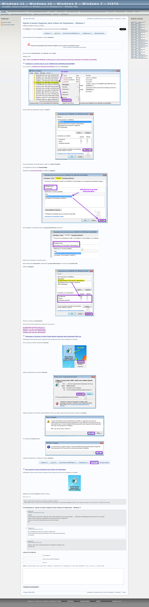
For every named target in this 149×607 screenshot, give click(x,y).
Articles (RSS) (7, 22)
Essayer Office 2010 (29, 18)
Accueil (3, 11)
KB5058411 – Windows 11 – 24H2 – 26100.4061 (138, 28)
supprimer (50, 501)
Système (52, 11)
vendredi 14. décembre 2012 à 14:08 (36, 512)
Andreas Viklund (85, 604)
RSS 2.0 (75, 502)
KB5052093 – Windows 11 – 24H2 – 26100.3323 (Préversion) (139, 45)
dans (40, 501)
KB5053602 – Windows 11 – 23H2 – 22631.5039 (138, 35)
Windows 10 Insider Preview (42, 14)
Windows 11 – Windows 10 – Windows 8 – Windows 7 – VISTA (60, 3)
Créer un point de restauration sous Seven (74, 47)
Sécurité (111, 11)
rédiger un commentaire (91, 502)
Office (137, 11)
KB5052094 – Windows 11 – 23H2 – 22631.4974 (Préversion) (139, 43)
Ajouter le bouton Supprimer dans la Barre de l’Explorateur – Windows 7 (54, 23)
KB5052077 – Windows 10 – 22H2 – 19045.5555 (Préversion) (139, 40)
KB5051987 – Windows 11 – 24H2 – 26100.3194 (138, 50)
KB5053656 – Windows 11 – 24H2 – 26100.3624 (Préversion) (139, 30)
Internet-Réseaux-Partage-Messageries (93, 11)
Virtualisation (120, 11)
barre (33, 501)
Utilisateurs (61, 11)
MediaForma (5, 14)
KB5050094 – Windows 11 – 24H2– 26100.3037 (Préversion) (139, 57)
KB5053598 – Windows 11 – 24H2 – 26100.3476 (138, 38)
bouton (36, 501)
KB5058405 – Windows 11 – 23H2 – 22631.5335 (138, 25)
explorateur (45, 501)
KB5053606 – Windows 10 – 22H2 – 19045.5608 (138, 33)
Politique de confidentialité (17, 11)
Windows (56, 501)
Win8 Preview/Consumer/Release (21, 14)
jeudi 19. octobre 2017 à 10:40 (34, 542)
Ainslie (98, 604)
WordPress (70, 604)
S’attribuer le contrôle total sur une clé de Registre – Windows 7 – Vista (106, 18)
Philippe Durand (116, 604)
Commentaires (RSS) (8, 24)
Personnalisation (72, 11)
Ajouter (29, 501)
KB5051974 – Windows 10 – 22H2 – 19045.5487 (138, 47)
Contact (56, 14)
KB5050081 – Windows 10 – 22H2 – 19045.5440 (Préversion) (139, 55)
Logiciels (130, 11)
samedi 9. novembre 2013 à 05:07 (35, 529)
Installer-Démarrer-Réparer (37, 11)
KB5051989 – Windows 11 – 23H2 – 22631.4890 (138, 52)
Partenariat (64, 14)
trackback (101, 502)
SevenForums (28, 496)
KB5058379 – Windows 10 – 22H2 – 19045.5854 (138, 23)
